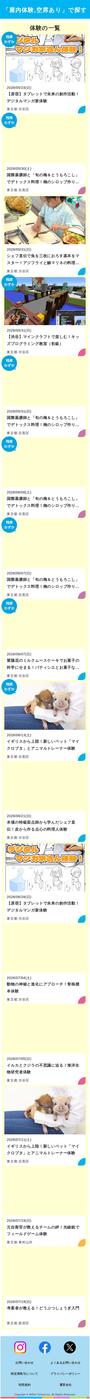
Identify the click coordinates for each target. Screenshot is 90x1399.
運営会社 (66, 1385)
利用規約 (24, 1385)
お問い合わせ (24, 1362)
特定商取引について (24, 1373)
